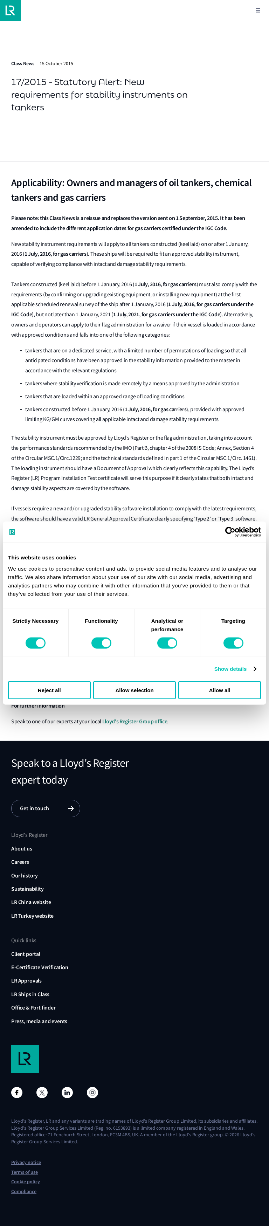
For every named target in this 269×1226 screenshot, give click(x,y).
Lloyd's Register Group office (134, 721)
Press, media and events (39, 1021)
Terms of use (24, 1172)
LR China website (31, 902)
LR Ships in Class (30, 994)
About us (21, 848)
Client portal (25, 954)
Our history (24, 875)
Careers (20, 862)
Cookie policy (25, 1181)
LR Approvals (26, 980)
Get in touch (34, 808)
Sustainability (27, 889)
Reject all (49, 690)
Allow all (219, 690)
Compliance (23, 1191)
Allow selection (134, 690)
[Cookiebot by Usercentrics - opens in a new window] (230, 532)
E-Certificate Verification (39, 967)
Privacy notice (26, 1162)
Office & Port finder (33, 1007)
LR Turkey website (32, 916)
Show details (230, 669)
